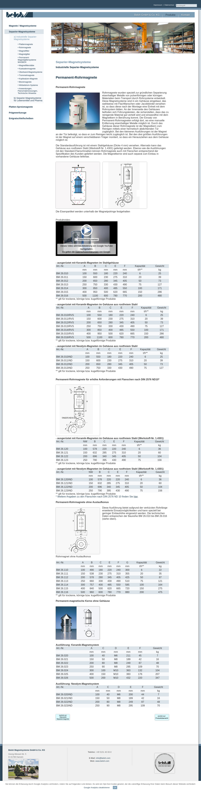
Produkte (170, 15)
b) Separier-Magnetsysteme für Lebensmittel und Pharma (28, 99)
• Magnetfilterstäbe (26, 65)
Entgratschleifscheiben (21, 118)
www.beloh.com (102, 761)
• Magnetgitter (24, 54)
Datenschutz (169, 5)
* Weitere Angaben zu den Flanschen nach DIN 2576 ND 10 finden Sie (97, 496)
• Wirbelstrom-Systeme (28, 85)
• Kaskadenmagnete (27, 68)
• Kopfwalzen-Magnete (28, 78)
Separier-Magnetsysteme (22, 31)
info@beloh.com (103, 758)
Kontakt (185, 15)
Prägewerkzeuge (17, 112)
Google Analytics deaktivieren (97, 787)
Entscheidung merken (88, 239)
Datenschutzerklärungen (87, 252)
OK (115, 787)
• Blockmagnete (24, 82)
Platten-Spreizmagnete (21, 107)
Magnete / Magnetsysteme (22, 26)
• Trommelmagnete (26, 75)
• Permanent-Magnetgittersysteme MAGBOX (27, 59)
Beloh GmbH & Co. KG (147, 15)
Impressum (158, 5)
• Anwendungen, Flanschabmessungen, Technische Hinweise (28, 90)
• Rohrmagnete (24, 47)
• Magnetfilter (23, 51)
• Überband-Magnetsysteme (30, 72)
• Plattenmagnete (25, 44)
